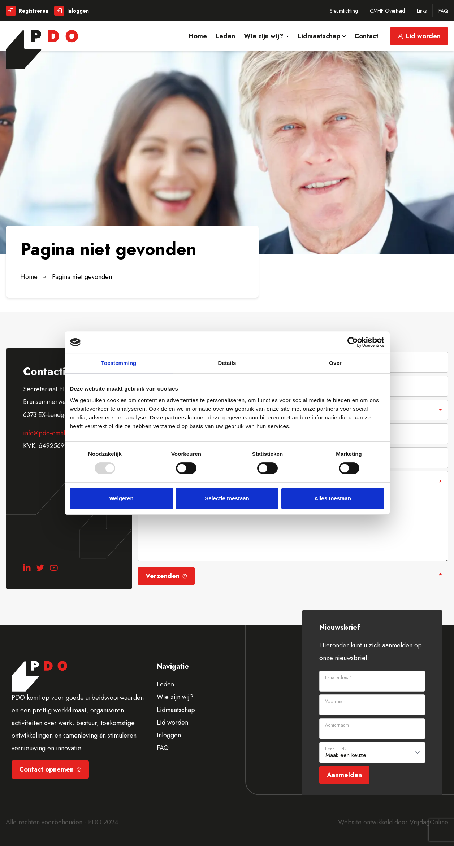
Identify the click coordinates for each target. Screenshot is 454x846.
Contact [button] (366, 36)
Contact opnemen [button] (50, 769)
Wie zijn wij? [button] (266, 36)
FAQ (163, 748)
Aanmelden (344, 775)
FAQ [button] (443, 10)
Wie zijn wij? (175, 697)
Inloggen (169, 735)
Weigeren (121, 498)
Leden (165, 684)
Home (29, 277)
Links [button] (422, 10)
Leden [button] (225, 36)
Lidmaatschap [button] (322, 36)
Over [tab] (335, 363)
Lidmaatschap (176, 710)
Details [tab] (227, 363)
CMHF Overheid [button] (387, 10)
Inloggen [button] (71, 11)
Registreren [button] (27, 11)
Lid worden (172, 722)
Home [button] (198, 36)
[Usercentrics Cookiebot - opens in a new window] (352, 342)
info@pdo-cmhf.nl (47, 433)
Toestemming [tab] (119, 363)
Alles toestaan (332, 498)
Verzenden (166, 576)
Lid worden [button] (419, 36)
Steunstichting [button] (344, 10)
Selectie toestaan (227, 498)
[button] (42, 49)
